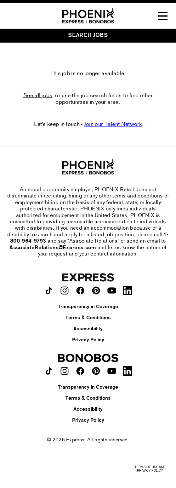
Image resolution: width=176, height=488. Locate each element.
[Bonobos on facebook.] (80, 371)
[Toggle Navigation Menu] (162, 16)
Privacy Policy (88, 340)
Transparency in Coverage (88, 307)
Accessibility (88, 329)
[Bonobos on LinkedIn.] (127, 371)
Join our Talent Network (113, 124)
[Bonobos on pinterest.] (96, 371)
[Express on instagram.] (64, 290)
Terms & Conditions (88, 318)
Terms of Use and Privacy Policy (149, 468)
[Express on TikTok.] (49, 290)
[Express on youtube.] (111, 290)
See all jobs (38, 95)
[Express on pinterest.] (96, 290)
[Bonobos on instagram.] (64, 371)
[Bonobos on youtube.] (111, 371)
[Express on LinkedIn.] (127, 290)
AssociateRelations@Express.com (52, 248)
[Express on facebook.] (80, 290)
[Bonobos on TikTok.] (49, 371)
